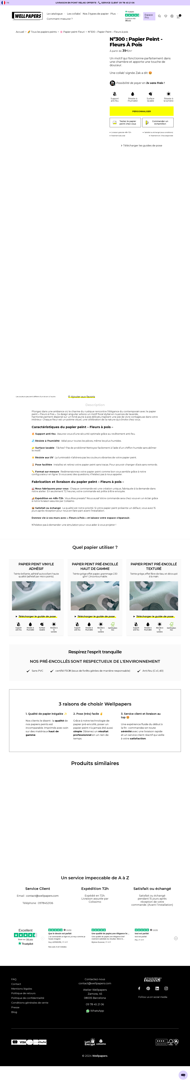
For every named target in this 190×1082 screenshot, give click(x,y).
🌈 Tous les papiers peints (42, 32)
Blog (14, 1012)
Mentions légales (21, 988)
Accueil (20, 32)
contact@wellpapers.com (42, 895)
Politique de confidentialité (27, 998)
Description (95, 405)
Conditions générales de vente (29, 1002)
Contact (16, 983)
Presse (15, 1007)
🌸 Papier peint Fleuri (72, 32)
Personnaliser (141, 111)
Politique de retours (23, 993)
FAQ (13, 979)
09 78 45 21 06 (95, 1004)
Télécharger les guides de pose (142, 145)
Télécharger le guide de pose (37, 616)
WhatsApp (95, 1010)
